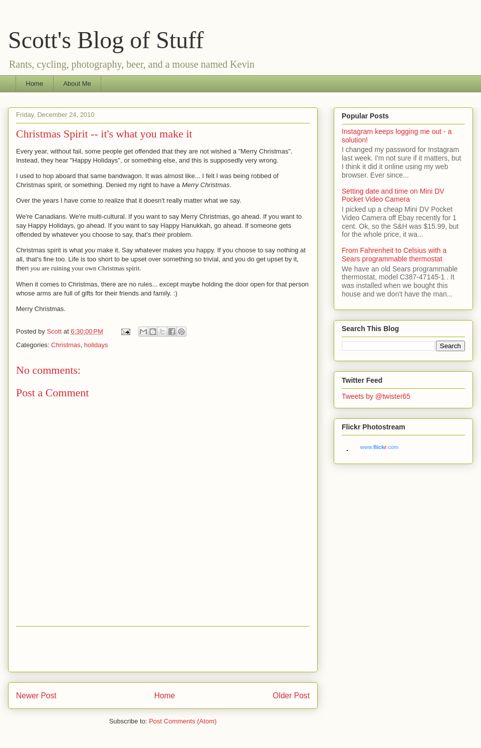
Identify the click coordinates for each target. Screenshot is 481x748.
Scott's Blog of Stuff (105, 40)
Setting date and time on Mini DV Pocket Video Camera (393, 195)
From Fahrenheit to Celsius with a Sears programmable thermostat (394, 254)
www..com (379, 447)
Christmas (66, 345)
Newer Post (36, 695)
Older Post (291, 695)
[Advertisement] (163, 649)
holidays (96, 345)
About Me (77, 83)
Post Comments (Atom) (182, 721)
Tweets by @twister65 (376, 396)
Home (35, 83)
